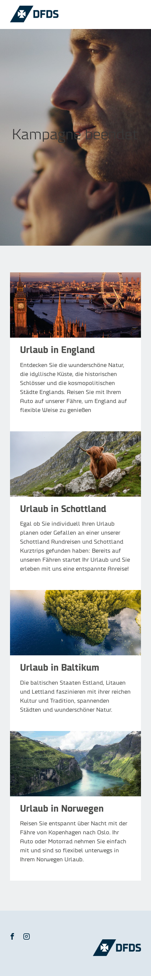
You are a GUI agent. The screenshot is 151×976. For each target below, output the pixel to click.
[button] (12, 936)
